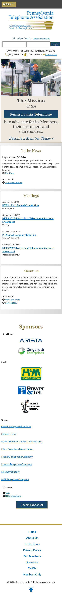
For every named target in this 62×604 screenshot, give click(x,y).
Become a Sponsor (31, 505)
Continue (9, 173)
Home (32, 532)
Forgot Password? (41, 39)
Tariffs (32, 567)
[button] (9, 4)
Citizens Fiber (8, 434)
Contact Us (51, 54)
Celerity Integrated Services (16, 426)
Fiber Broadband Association (17, 449)
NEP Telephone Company (15, 479)
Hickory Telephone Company (17, 456)
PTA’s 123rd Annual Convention (20, 205)
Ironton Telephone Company (16, 464)
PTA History (11, 303)
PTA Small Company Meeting (19, 234)
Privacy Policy (32, 550)
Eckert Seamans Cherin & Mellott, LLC (21, 441)
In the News (32, 544)
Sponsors (32, 561)
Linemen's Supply (10, 471)
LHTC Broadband (13, 496)
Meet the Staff (12, 299)
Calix (7, 493)
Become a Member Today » (31, 138)
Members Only (32, 573)
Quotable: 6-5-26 (13, 182)
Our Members (32, 556)
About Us (32, 538)
